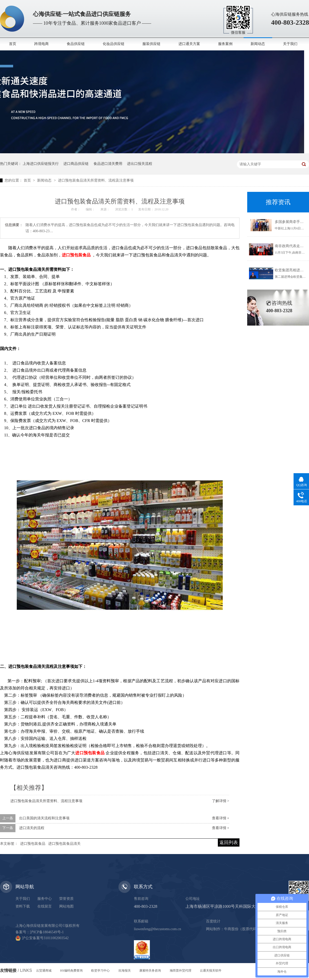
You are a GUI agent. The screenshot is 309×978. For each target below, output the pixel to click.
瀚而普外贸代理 (180, 970)
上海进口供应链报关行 (41, 164)
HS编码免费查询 (71, 970)
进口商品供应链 (76, 164)
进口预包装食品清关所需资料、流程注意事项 (46, 801)
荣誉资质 (66, 899)
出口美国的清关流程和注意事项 (44, 818)
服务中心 (44, 899)
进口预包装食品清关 (64, 844)
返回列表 (228, 842)
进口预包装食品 (32, 844)
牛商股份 (231, 929)
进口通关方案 (189, 44)
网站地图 (66, 906)
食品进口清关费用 (107, 164)
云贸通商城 (44, 970)
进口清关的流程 (31, 828)
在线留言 (44, 906)
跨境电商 (41, 44)
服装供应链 (151, 44)
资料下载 (22, 906)
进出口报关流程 (139, 164)
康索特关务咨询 (150, 970)
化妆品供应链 (113, 44)
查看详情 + (220, 818)
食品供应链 (76, 44)
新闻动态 (258, 44)
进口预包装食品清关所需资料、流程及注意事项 (96, 180)
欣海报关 (124, 970)
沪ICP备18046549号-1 (47, 932)
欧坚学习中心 (100, 970)
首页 (12, 44)
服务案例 (225, 44)
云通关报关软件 (210, 970)
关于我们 (290, 44)
